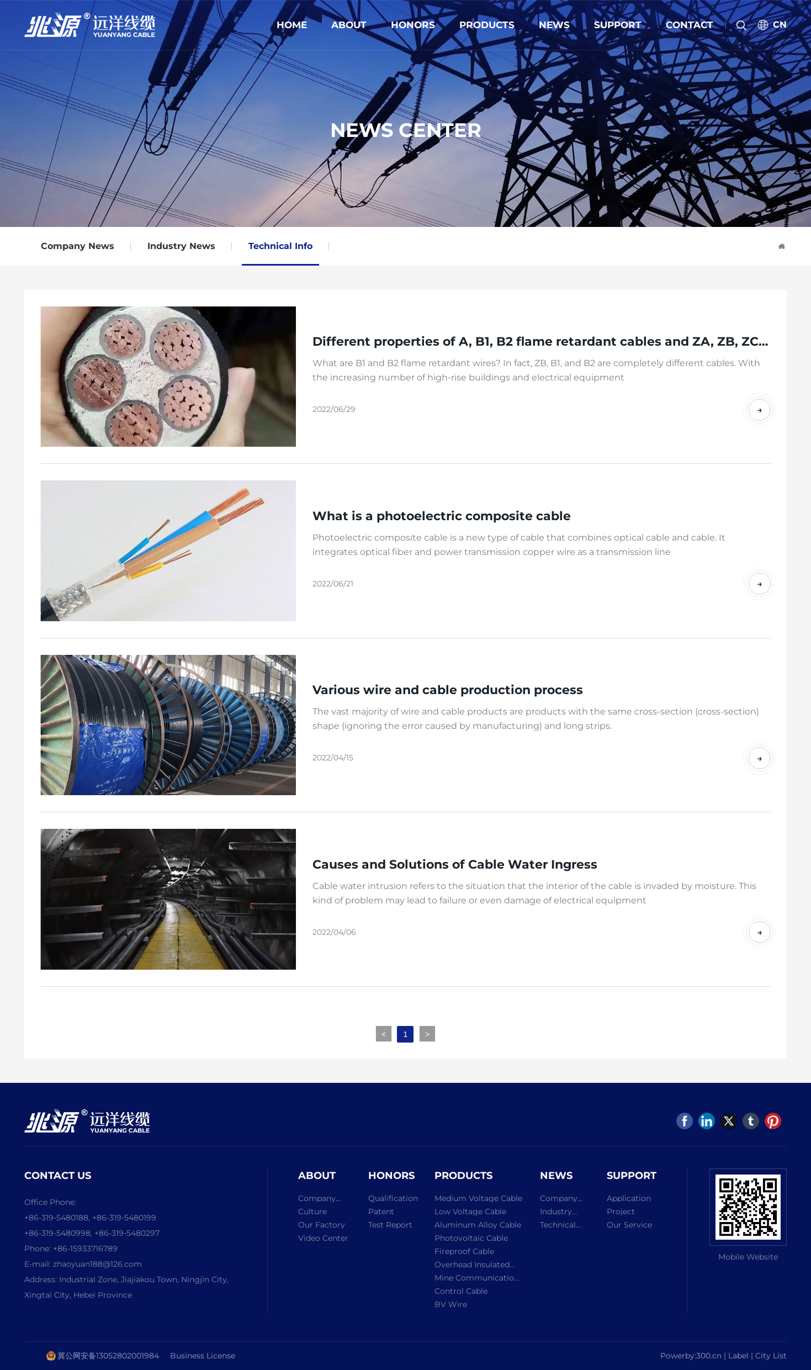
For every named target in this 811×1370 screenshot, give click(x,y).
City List (771, 1356)
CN (780, 24)
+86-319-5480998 (57, 1233)
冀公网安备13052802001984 (108, 1356)
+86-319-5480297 (127, 1233)
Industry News (181, 246)
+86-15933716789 (85, 1248)
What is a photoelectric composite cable (441, 516)
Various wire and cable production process (447, 690)
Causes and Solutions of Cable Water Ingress (454, 864)
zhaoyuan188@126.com (97, 1264)
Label (739, 1356)
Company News (77, 246)
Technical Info (280, 246)
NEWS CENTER (405, 130)
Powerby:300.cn (691, 1356)
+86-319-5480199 (124, 1218)
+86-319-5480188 (56, 1218)
